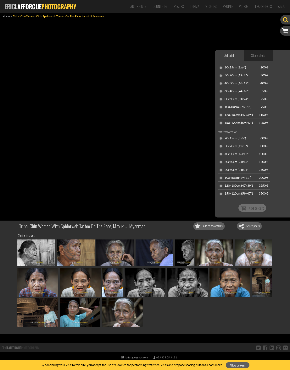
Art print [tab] (229, 55)
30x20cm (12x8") (236, 75)
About (282, 6)
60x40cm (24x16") (237, 91)
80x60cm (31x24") (237, 99)
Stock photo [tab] (258, 55)
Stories (211, 6)
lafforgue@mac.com (134, 357)
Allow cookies (238, 365)
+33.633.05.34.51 (165, 357)
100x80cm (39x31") (238, 107)
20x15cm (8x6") (235, 67)
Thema (194, 6)
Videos (243, 6)
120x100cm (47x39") (239, 114)
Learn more (214, 365)
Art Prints (138, 6)
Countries (160, 6)
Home (6, 16)
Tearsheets (263, 6)
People (228, 6)
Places (179, 6)
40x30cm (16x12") (237, 83)
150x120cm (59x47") (239, 122)
